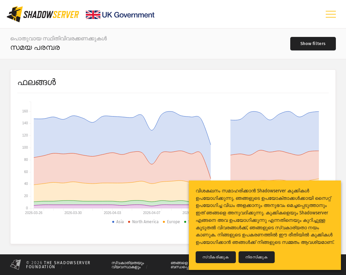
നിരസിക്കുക (256, 257)
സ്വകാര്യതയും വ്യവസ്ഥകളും (128, 264)
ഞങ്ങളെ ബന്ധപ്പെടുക (183, 264)
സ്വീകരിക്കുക (215, 257)
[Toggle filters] (313, 43)
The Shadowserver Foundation (58, 264)
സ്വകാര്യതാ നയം (297, 228)
